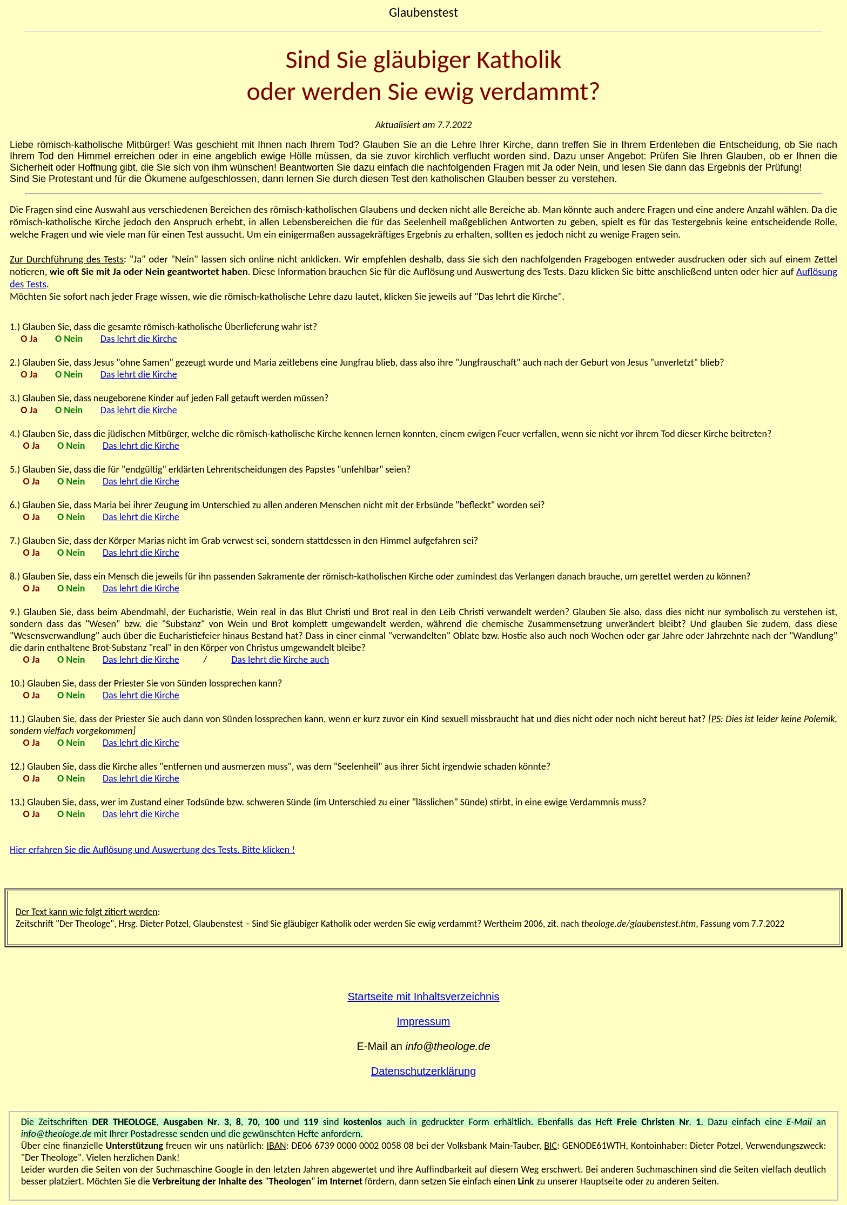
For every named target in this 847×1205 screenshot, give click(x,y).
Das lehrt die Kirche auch (280, 659)
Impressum (424, 1021)
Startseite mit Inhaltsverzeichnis (423, 996)
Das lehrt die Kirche (138, 339)
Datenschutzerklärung (423, 1071)
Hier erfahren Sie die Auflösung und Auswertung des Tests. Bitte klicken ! (152, 850)
